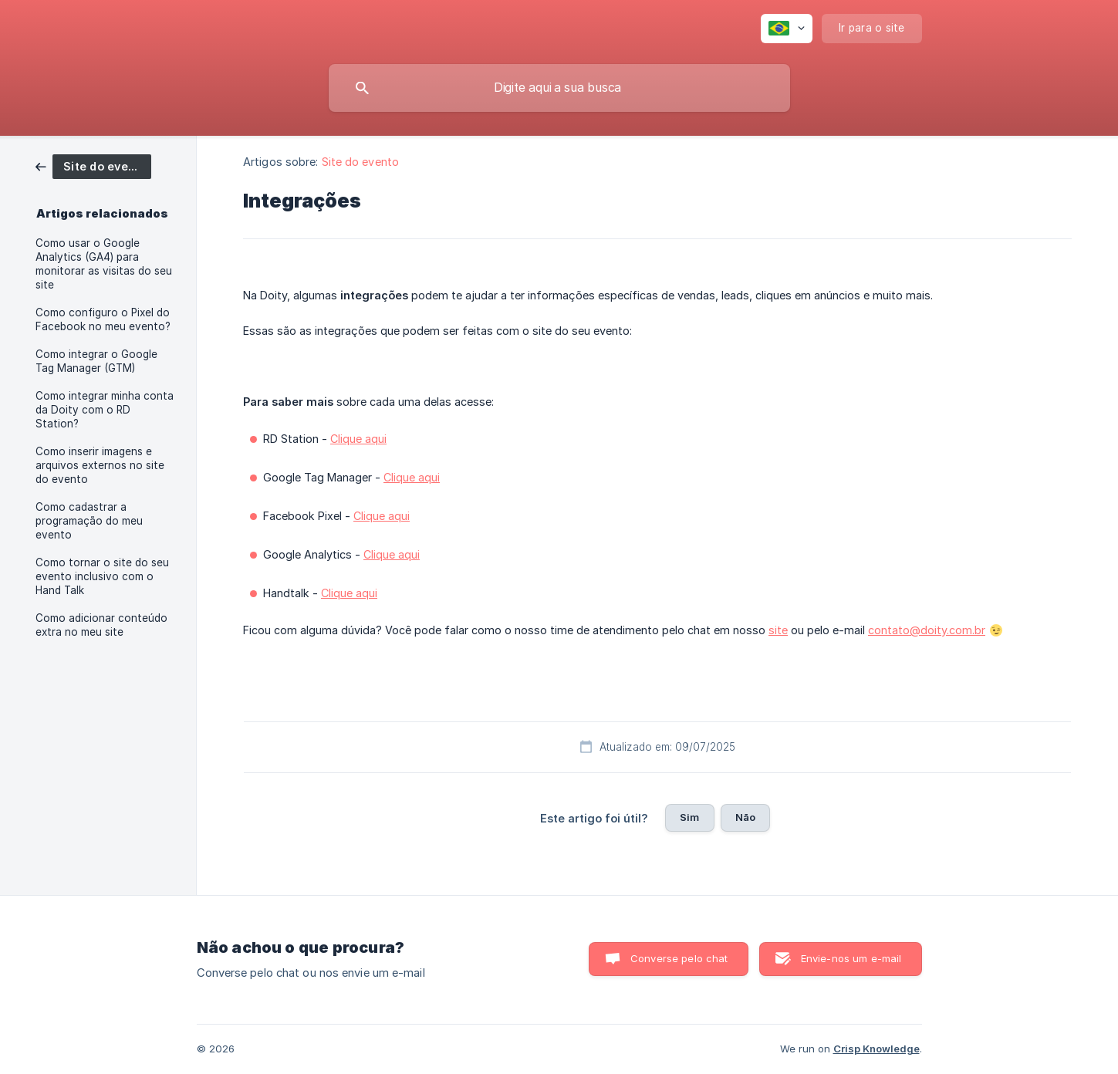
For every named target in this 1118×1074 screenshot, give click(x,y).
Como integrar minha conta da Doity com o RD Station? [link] (104, 410)
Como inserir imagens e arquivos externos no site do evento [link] (99, 465)
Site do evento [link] (360, 161)
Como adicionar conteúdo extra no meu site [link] (101, 625)
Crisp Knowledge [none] (876, 1048)
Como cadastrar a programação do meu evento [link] (89, 521)
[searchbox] (559, 88)
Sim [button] (689, 817)
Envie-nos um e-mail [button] (851, 958)
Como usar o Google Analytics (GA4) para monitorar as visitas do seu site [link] (103, 264)
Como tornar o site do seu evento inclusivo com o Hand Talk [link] (102, 576)
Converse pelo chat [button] (679, 958)
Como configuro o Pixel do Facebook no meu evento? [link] (103, 319)
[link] (93, 165)
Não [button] (745, 817)
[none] (786, 28)
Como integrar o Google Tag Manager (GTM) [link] (96, 361)
